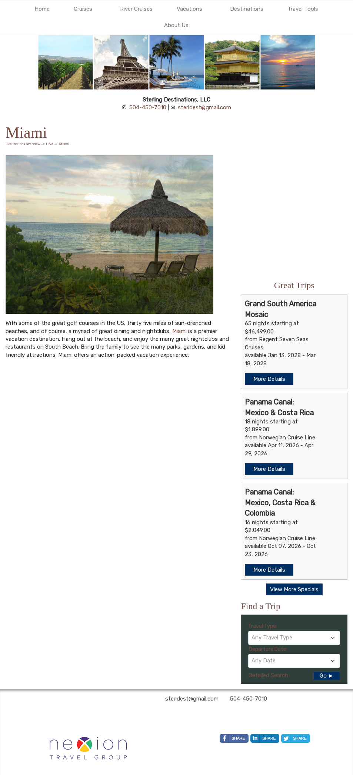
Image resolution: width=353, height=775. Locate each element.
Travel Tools (302, 9)
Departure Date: (268, 649)
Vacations (189, 9)
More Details (269, 379)
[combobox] (294, 638)
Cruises (83, 9)
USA (49, 144)
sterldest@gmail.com (204, 107)
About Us (176, 25)
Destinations (246, 9)
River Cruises (136, 9)
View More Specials (294, 589)
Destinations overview (23, 144)
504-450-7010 (147, 107)
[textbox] (294, 637)
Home (42, 9)
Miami (179, 331)
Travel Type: (262, 626)
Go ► (327, 675)
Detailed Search (268, 675)
